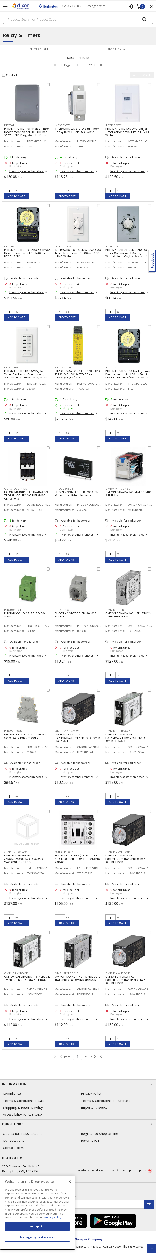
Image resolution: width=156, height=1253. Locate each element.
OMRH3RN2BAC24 (118, 731)
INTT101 (9, 125)
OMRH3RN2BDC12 (16, 973)
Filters (39, 49)
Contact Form (13, 1148)
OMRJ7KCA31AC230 (17, 852)
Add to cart (16, 196)
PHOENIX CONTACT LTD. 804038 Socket (75, 615)
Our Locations (13, 1140)
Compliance (12, 1093)
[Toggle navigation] (5, 6)
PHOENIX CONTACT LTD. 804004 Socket (25, 615)
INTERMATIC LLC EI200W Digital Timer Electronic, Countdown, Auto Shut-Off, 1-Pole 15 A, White (25, 374)
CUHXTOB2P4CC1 (16, 488)
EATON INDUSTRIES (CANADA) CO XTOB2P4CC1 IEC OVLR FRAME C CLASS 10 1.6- (26, 495)
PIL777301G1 (63, 367)
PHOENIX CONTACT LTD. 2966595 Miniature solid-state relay (76, 493)
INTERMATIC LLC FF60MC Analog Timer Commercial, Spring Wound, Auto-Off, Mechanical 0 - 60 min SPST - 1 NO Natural (127, 254)
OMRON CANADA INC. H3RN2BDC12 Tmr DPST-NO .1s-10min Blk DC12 (27, 978)
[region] (37, 1213)
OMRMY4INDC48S (117, 488)
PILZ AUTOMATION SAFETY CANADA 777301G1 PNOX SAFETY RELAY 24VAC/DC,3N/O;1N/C (77, 374)
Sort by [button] (115, 49)
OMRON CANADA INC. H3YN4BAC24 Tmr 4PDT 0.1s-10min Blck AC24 (77, 738)
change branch (96, 6)
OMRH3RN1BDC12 (67, 973)
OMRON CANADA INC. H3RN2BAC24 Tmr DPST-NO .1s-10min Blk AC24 (126, 738)
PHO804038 (63, 610)
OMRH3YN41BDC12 (118, 973)
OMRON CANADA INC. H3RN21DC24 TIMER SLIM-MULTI (128, 615)
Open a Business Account (22, 1134)
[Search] (78, 19)
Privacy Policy (91, 1093)
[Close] (69, 1181)
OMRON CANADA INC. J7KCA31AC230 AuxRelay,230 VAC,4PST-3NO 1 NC (23, 859)
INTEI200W (11, 367)
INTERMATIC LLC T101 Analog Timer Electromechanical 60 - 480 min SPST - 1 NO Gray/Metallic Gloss (26, 132)
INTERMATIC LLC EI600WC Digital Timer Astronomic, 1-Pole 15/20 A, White (127, 132)
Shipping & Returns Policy (23, 1108)
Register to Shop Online (99, 1134)
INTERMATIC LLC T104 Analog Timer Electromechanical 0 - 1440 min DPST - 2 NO (27, 253)
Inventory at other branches (26, 171)
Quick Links (78, 1124)
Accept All (37, 1226)
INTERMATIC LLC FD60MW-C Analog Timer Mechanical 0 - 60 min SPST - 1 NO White (78, 253)
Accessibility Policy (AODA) (23, 1114)
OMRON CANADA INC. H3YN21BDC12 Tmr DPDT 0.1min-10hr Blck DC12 (126, 859)
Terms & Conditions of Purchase (106, 1101)
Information (78, 1084)
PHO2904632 (13, 731)
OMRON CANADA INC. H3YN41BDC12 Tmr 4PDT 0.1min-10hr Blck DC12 (126, 980)
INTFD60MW (63, 246)
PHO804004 (12, 610)
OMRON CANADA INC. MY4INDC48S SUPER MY (128, 493)
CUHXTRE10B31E (65, 852)
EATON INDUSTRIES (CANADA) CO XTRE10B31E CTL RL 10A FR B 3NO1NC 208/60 (77, 859)
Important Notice (94, 1108)
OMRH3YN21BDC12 (118, 852)
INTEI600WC (113, 125)
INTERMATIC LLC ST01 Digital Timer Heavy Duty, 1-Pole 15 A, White (77, 130)
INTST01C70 (63, 125)
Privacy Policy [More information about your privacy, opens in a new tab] (52, 1217)
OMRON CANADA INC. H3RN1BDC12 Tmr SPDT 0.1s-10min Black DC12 (77, 978)
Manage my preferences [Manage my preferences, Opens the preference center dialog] (37, 1237)
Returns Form (91, 1140)
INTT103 (110, 367)
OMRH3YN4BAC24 (67, 731)
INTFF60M (111, 246)
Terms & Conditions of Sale (24, 1101)
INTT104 (9, 246)
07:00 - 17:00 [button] (70, 6)
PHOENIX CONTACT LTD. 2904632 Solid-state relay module (26, 736)
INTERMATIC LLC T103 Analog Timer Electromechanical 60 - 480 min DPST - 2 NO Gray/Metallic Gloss (128, 374)
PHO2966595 (64, 488)
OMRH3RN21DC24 (117, 610)
